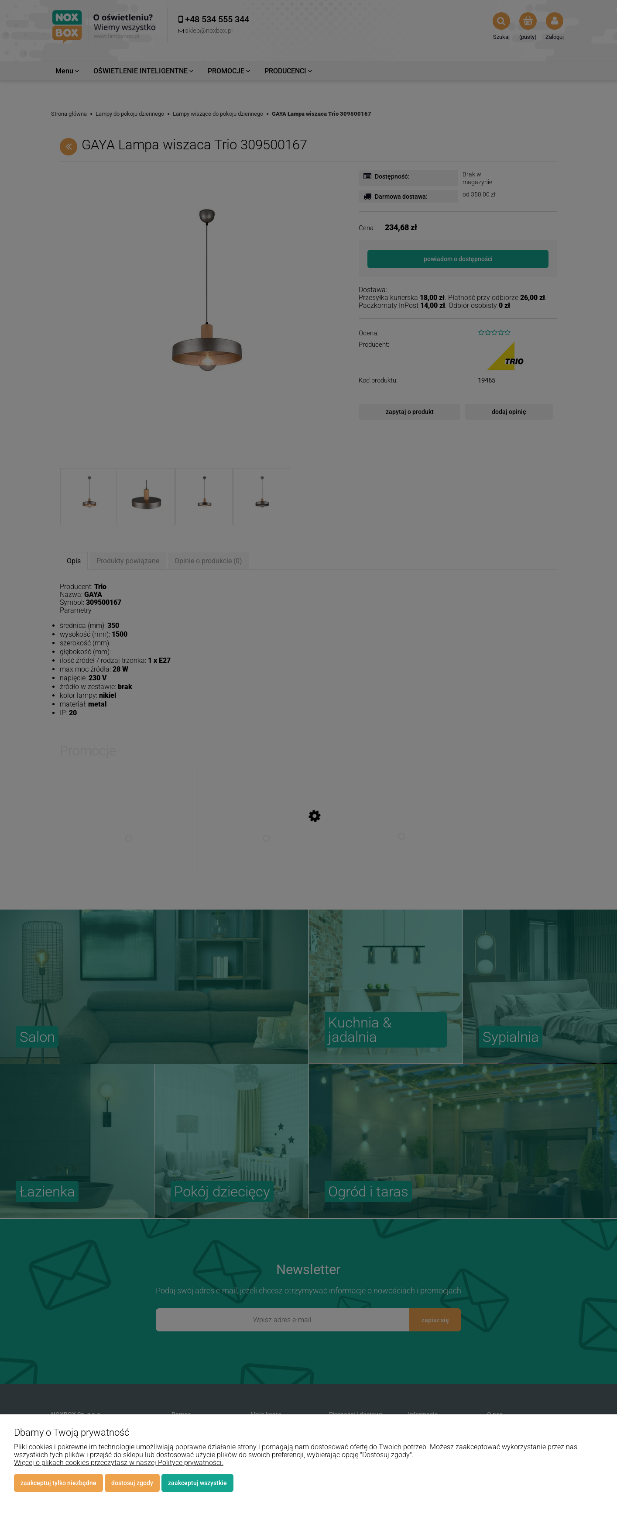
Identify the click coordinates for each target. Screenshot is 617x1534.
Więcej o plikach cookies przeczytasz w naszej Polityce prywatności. (118, 1462)
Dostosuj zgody (132, 1482)
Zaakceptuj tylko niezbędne (58, 1482)
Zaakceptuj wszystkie (197, 1482)
